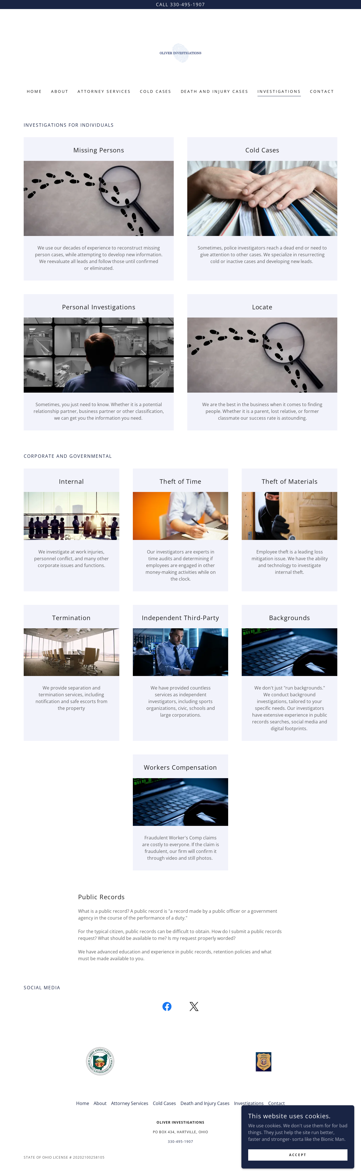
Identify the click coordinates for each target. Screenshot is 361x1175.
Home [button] (82, 1103)
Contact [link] (322, 91)
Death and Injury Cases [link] (215, 91)
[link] (180, 52)
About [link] (60, 91)
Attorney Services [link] (104, 91)
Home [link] (34, 91)
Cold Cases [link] (156, 91)
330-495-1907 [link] (180, 1141)
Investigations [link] (279, 91)
